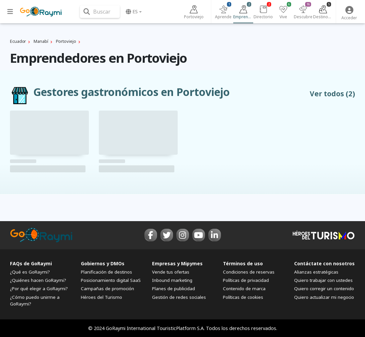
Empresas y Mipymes (177, 263)
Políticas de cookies (243, 297)
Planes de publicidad (173, 289)
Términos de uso (243, 263)
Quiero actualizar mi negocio (324, 297)
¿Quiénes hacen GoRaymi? (38, 280)
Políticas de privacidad (246, 280)
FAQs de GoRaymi (31, 263)
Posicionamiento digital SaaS (111, 280)
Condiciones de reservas (248, 272)
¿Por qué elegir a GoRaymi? (39, 289)
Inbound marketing (172, 280)
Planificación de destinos (106, 272)
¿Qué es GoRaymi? (30, 272)
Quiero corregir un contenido (324, 289)
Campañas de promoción (107, 289)
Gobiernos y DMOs (102, 263)
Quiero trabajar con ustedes (323, 280)
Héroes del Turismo (101, 297)
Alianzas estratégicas (316, 272)
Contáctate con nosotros (324, 263)
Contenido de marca (244, 289)
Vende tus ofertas (170, 272)
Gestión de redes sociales (179, 297)
